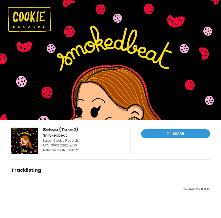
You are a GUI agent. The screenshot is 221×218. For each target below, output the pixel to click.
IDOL (205, 189)
